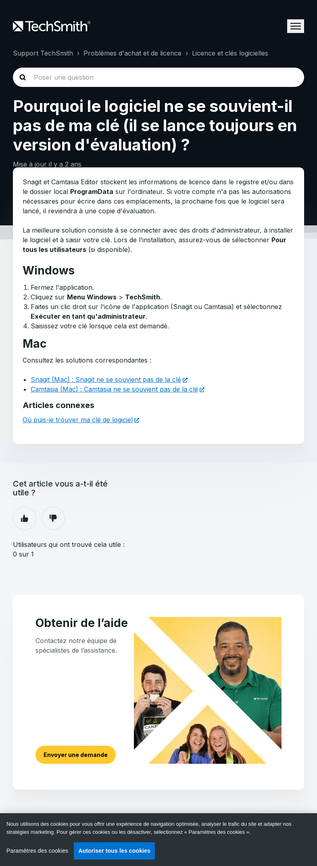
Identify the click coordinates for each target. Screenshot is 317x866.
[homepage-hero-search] (158, 77)
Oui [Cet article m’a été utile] (24, 518)
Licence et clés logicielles (230, 53)
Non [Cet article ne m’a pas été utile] (53, 518)
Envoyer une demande (76, 754)
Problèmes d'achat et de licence (132, 53)
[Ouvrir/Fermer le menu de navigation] (295, 26)
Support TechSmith (43, 53)
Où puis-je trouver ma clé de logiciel (78, 420)
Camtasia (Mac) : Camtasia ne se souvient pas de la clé (114, 389)
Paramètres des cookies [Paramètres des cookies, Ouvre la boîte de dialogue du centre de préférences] (37, 850)
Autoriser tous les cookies (114, 850)
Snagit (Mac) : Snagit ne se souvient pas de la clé (106, 379)
